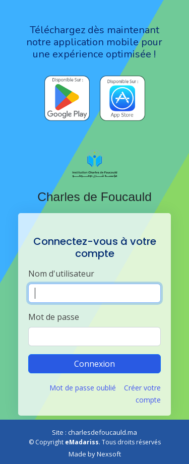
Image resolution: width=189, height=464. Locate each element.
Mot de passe (53, 316)
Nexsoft (109, 453)
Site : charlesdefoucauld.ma (94, 432)
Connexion (94, 363)
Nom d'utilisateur (61, 273)
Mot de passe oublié (82, 387)
